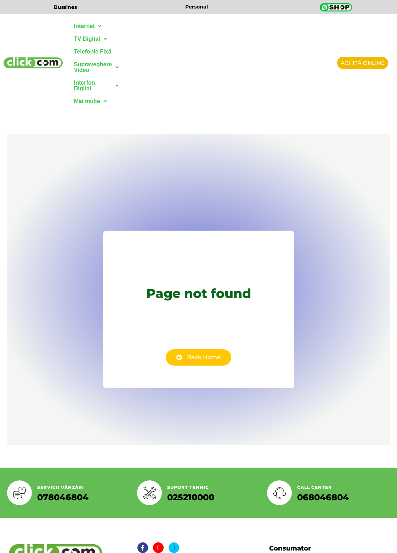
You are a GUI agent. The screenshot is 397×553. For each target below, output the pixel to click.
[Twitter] (158, 485)
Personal (196, 7)
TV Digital (125, 26)
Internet (88, 26)
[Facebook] (142, 485)
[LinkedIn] (174, 485)
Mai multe (90, 39)
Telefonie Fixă (168, 26)
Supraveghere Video (225, 26)
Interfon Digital (287, 26)
